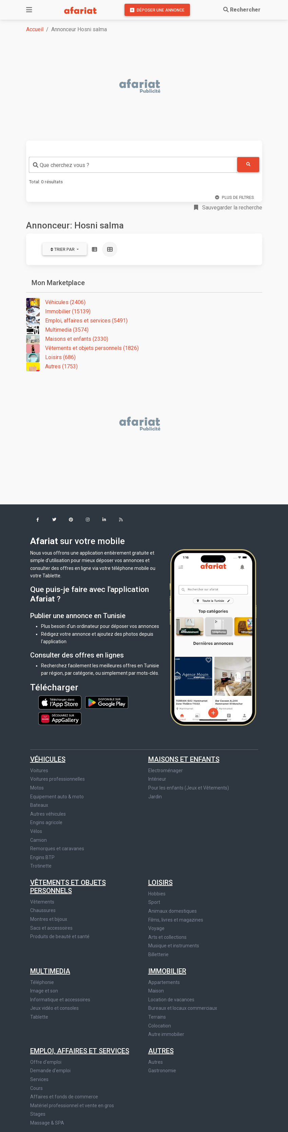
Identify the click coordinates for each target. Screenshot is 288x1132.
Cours (36, 1088)
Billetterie (158, 954)
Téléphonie (42, 982)
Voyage (156, 928)
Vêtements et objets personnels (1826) (82, 348)
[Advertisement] (148, 86)
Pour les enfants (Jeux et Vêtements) (188, 788)
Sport (154, 902)
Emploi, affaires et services (79, 1051)
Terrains (157, 1017)
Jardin (155, 796)
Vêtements (42, 902)
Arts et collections (167, 937)
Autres (161, 1051)
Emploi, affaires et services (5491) (77, 321)
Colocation (159, 1025)
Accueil (34, 29)
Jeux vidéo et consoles (54, 1008)
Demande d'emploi (50, 1070)
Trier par (63, 249)
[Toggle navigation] (29, 10)
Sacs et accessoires (51, 928)
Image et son (44, 991)
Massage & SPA (47, 1123)
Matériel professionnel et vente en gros (72, 1105)
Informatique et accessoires (60, 999)
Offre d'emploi (45, 1062)
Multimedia (50, 971)
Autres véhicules (48, 814)
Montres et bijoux (48, 919)
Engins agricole (46, 822)
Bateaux (39, 805)
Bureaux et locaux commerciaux (182, 1008)
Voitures (39, 770)
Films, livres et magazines (175, 920)
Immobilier (167, 971)
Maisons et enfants (183, 759)
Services (39, 1079)
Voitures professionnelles (57, 779)
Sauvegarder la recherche (228, 207)
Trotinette (41, 866)
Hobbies (157, 893)
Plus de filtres (234, 197)
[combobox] (133, 165)
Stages (37, 1114)
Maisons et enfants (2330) (67, 339)
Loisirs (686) (51, 357)
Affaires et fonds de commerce (64, 1096)
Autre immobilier (166, 1034)
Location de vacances (171, 999)
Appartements (164, 982)
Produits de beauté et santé (60, 936)
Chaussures (43, 910)
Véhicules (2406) (55, 302)
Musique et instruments (173, 945)
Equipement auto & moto (57, 796)
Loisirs (160, 882)
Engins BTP (42, 857)
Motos (37, 788)
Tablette (39, 1017)
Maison (156, 991)
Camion (38, 840)
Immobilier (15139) (58, 311)
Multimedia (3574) (57, 330)
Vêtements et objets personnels (68, 886)
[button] (38, 520)
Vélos (36, 831)
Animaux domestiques (172, 911)
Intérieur (157, 779)
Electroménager (165, 770)
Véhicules (47, 759)
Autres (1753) (52, 366)
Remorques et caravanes (57, 848)
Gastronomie (162, 1070)
